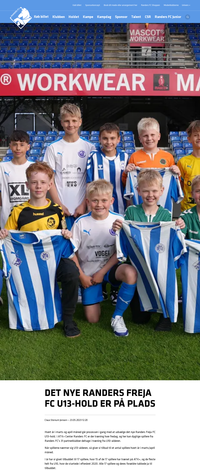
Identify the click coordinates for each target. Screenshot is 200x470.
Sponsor (121, 17)
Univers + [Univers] (186, 5)
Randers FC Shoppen (150, 5)
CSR (148, 17)
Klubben (58, 17)
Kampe (88, 17)
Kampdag (104, 17)
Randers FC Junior (168, 17)
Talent (136, 17)
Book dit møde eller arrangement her (120, 5)
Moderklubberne (171, 5)
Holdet (74, 17)
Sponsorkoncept (92, 5)
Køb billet (41, 17)
